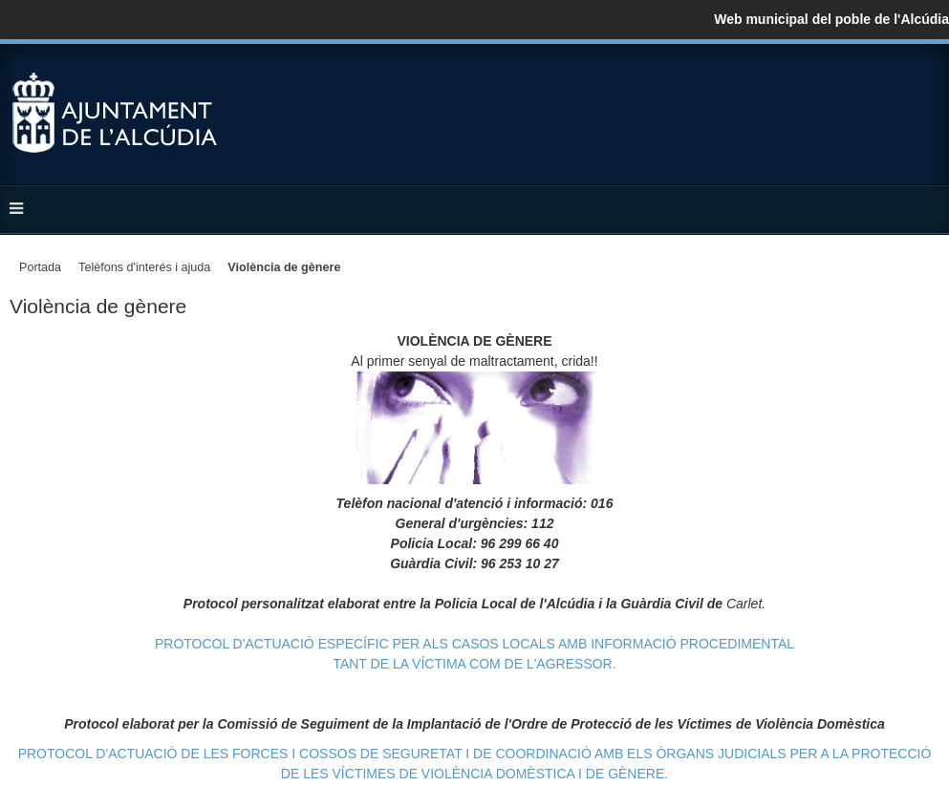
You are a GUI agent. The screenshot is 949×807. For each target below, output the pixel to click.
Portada (40, 267)
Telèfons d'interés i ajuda (144, 267)
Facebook (847, 88)
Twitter (886, 88)
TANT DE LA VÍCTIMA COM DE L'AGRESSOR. (474, 663)
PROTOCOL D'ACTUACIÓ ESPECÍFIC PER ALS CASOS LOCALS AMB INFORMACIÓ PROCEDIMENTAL (474, 643)
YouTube (924, 88)
